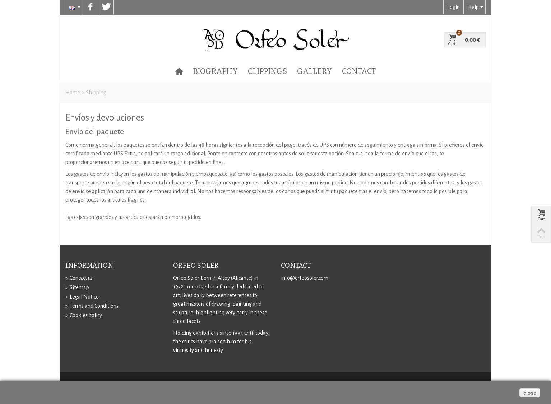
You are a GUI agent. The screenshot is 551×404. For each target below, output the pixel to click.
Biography (215, 71)
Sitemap (77, 287)
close (529, 393)
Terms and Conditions (92, 306)
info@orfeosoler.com (304, 278)
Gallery (314, 71)
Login (453, 7)
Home (72, 92)
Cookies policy (83, 315)
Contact (359, 71)
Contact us (79, 278)
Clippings (267, 71)
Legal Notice (82, 297)
